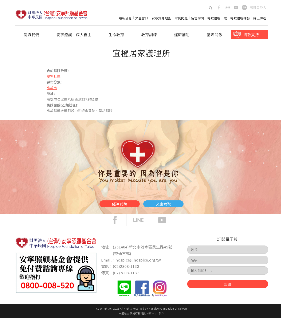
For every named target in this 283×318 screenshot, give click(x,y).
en (244, 7)
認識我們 (31, 34)
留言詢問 (197, 18)
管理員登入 (258, 7)
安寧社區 (54, 76)
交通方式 (122, 253)
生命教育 (116, 34)
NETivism (152, 313)
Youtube (165, 220)
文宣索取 (174, 202)
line (227, 7)
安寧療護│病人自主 (73, 34)
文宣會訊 (141, 18)
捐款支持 (251, 34)
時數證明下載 (217, 18)
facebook (219, 7)
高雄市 (52, 87)
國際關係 (215, 34)
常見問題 (181, 18)
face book (118, 220)
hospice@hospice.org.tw (138, 260)
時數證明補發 (240, 18)
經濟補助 (182, 34)
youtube (236, 7)
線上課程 (259, 18)
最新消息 (125, 18)
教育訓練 (149, 34)
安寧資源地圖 (161, 18)
